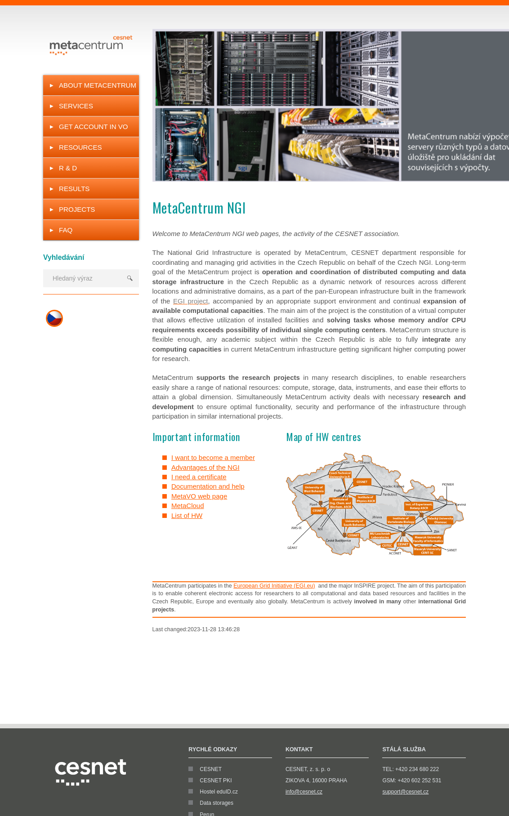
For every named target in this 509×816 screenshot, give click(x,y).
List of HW (186, 515)
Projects (77, 209)
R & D (68, 168)
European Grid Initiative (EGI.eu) (274, 586)
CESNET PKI (216, 780)
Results (74, 188)
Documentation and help (208, 486)
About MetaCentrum (97, 85)
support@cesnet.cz (405, 792)
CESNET (211, 769)
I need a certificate (199, 477)
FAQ (65, 230)
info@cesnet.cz (304, 792)
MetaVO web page (199, 496)
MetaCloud (187, 505)
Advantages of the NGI (205, 467)
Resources (80, 147)
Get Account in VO (93, 126)
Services (76, 106)
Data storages (216, 803)
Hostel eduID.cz (219, 792)
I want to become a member (213, 457)
